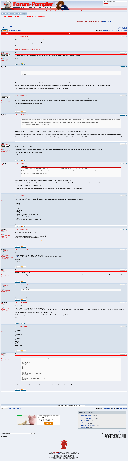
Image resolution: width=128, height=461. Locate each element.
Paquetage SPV (84, 420)
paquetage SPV (7, 27)
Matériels (19, 30)
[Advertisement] (21, 21)
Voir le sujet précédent (122, 28)
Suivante (125, 30)
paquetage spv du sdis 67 (87, 415)
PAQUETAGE (84, 422)
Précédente (105, 30)
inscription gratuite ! (107, 21)
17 (116, 30)
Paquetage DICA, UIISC (86, 418)
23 (120, 30)
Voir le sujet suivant (123, 27)
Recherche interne (107, 5)
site (18, 256)
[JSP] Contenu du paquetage (87, 425)
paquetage (83, 417)
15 (113, 30)
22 (118, 30)
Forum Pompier (12, 30)
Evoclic (58, 453)
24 (121, 30)
